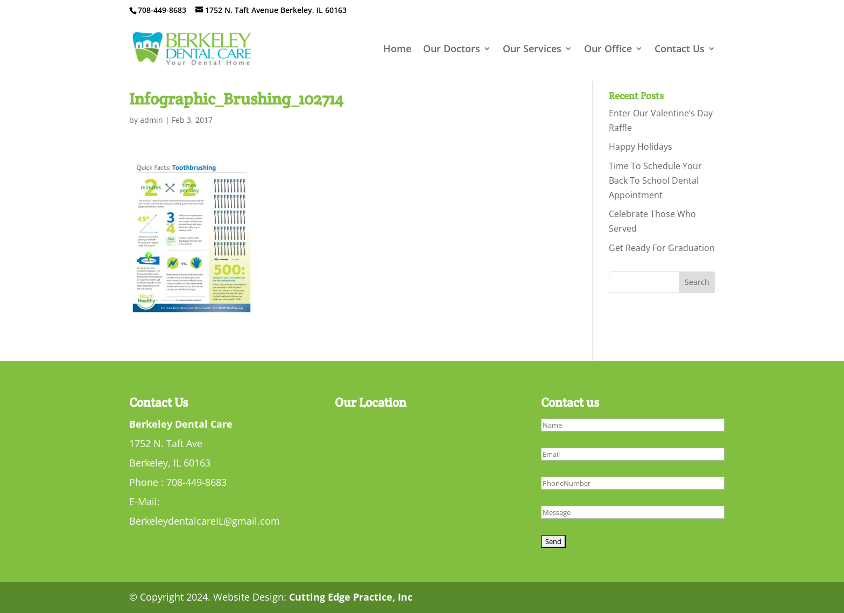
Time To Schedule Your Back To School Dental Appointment (655, 180)
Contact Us (680, 50)
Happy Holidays (640, 146)
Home (397, 50)
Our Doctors (451, 50)
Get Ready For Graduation (662, 248)
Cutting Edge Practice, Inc (350, 596)
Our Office (608, 50)
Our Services (532, 50)
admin (151, 120)
